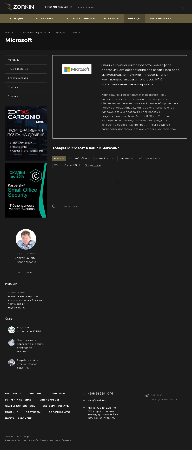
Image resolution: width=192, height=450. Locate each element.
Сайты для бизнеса (20, 405)
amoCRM (35, 393)
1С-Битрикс (57, 393)
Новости (11, 283)
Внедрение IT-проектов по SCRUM (29, 329)
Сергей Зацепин (26, 257)
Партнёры (33, 412)
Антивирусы (49, 399)
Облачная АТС (59, 412)
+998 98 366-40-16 (58, 7)
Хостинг (11, 412)
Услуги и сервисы (18, 399)
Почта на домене (18, 418)
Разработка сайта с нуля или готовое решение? (28, 364)
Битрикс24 (13, 393)
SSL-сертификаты (56, 405)
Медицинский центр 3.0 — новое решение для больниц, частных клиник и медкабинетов (25, 302)
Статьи (10, 318)
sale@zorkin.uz (97, 400)
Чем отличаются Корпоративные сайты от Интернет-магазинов (30, 346)
